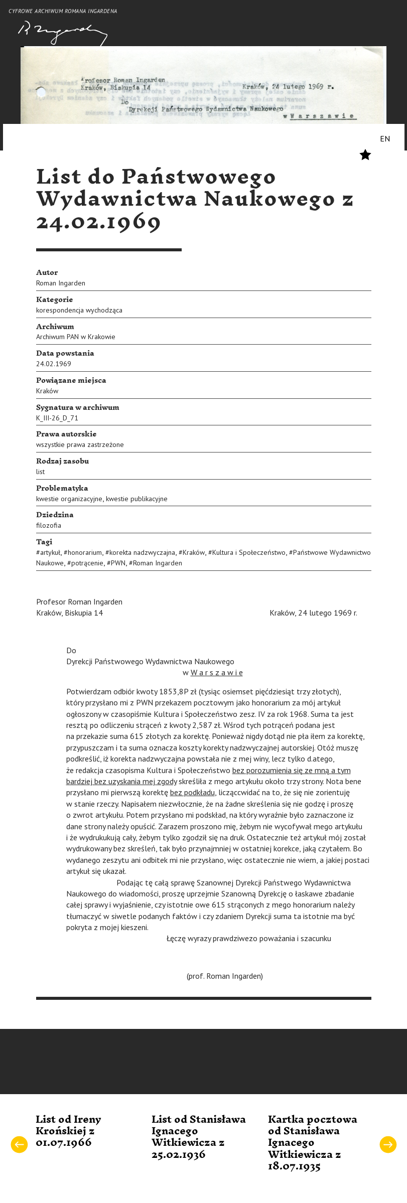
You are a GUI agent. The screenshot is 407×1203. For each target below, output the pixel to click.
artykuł (50, 552)
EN (385, 138)
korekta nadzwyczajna (142, 552)
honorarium (85, 552)
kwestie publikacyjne (137, 498)
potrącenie (87, 562)
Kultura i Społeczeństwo (249, 552)
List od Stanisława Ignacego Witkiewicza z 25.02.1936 (199, 1137)
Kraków (47, 390)
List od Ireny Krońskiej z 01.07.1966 (68, 1131)
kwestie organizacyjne (69, 498)
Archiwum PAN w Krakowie (75, 336)
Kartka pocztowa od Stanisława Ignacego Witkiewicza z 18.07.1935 (312, 1143)
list (40, 471)
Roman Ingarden (60, 282)
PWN (118, 562)
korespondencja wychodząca (79, 310)
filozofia (48, 525)
